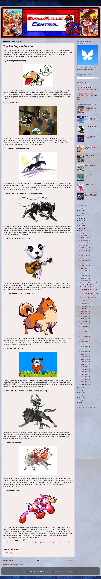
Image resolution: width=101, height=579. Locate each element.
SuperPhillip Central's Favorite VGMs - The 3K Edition (89, 294)
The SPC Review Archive (84, 87)
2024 (80, 210)
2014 (80, 387)
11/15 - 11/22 (84, 250)
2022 (80, 215)
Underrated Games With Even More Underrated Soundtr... (89, 290)
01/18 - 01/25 (84, 379)
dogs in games (22, 542)
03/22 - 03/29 (84, 356)
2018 (80, 225)
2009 (80, 400)
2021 (80, 218)
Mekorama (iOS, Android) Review (89, 156)
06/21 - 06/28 (84, 324)
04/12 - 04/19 (84, 349)
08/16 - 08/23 (84, 303)
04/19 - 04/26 (84, 346)
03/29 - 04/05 (84, 354)
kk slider (43, 542)
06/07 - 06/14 (84, 329)
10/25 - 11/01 (84, 258)
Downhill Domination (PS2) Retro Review (91, 194)
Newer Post (8, 560)
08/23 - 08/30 (84, 280)
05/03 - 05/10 (84, 341)
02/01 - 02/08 (84, 374)
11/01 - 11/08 (84, 255)
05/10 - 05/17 (84, 339)
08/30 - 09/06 (84, 278)
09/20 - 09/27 (84, 270)
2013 (80, 390)
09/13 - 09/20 (84, 273)
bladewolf (10, 542)
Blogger (75, 571)
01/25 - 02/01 (84, 376)
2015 (80, 233)
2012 (80, 392)
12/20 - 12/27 (84, 238)
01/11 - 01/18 (84, 381)
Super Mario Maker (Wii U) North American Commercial (88, 299)
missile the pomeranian (53, 542)
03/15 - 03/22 (84, 359)
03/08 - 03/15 (84, 361)
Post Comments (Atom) (18, 564)
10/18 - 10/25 (84, 260)
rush (67, 542)
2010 (80, 397)
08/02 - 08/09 (84, 309)
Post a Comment (11, 552)
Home (38, 560)
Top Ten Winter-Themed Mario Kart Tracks (90, 108)
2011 (80, 395)
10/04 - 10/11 (84, 265)
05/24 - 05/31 (84, 334)
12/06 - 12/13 (84, 243)
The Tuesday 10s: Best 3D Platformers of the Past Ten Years (91, 118)
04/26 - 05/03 (84, 344)
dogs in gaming (31, 542)
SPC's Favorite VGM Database (86, 93)
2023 (80, 213)
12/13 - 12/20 (84, 240)
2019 (80, 223)
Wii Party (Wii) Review (89, 185)
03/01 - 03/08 (84, 364)
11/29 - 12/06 (84, 245)
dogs (15, 542)
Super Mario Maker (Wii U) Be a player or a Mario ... (89, 283)
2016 (80, 230)
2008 (80, 402)
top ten (11, 544)
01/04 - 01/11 (84, 384)
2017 (80, 228)
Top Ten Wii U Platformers (89, 175)
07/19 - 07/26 (84, 314)
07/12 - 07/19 (84, 316)
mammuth (62, 571)
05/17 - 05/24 (84, 336)
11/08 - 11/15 (84, 253)
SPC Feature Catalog (83, 85)
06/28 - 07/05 (84, 321)
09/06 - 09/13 (84, 275)
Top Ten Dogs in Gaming (87, 287)
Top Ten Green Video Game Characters (91, 127)
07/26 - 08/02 (84, 311)
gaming (38, 542)
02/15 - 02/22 (84, 369)
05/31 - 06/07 (84, 331)
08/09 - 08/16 (84, 306)
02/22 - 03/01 (84, 366)
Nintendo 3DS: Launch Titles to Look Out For (91, 147)
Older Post (68, 560)
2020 (80, 220)
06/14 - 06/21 (84, 326)
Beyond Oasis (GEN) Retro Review (91, 136)
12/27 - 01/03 (84, 235)
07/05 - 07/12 (84, 319)
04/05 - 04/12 (84, 351)
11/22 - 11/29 (84, 248)
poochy (63, 542)
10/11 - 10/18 (84, 263)
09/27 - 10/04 (84, 268)
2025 (80, 208)
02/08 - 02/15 (84, 371)
